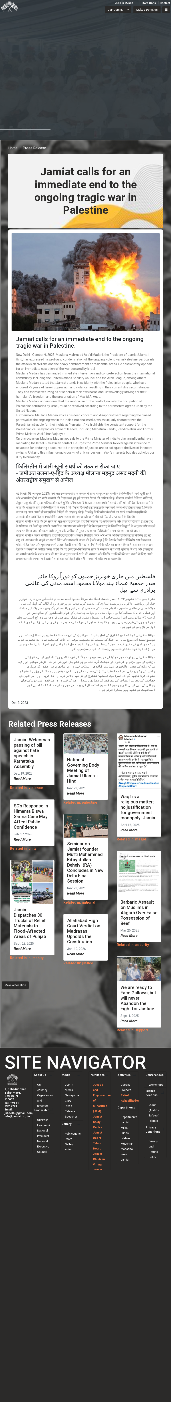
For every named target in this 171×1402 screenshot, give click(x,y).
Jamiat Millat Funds (125, 1152)
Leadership (41, 1131)
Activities (124, 1075)
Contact (165, 3)
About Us (40, 1075)
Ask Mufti (155, 1140)
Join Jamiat (115, 9)
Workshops (156, 1084)
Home (13, 148)
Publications (73, 1162)
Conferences (154, 1075)
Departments (126, 1131)
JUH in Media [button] (124, 3)
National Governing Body (43, 1184)
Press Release (34, 148)
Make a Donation (15, 985)
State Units (148, 3)
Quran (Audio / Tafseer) (154, 1119)
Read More (22, 779)
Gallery (66, 1152)
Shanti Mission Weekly (70, 1138)
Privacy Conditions (152, 1151)
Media (66, 1075)
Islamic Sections (151, 1101)
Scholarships (129, 1122)
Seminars (155, 1090)
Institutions (97, 1075)
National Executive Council (43, 1168)
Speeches (71, 1116)
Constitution (45, 1111)
